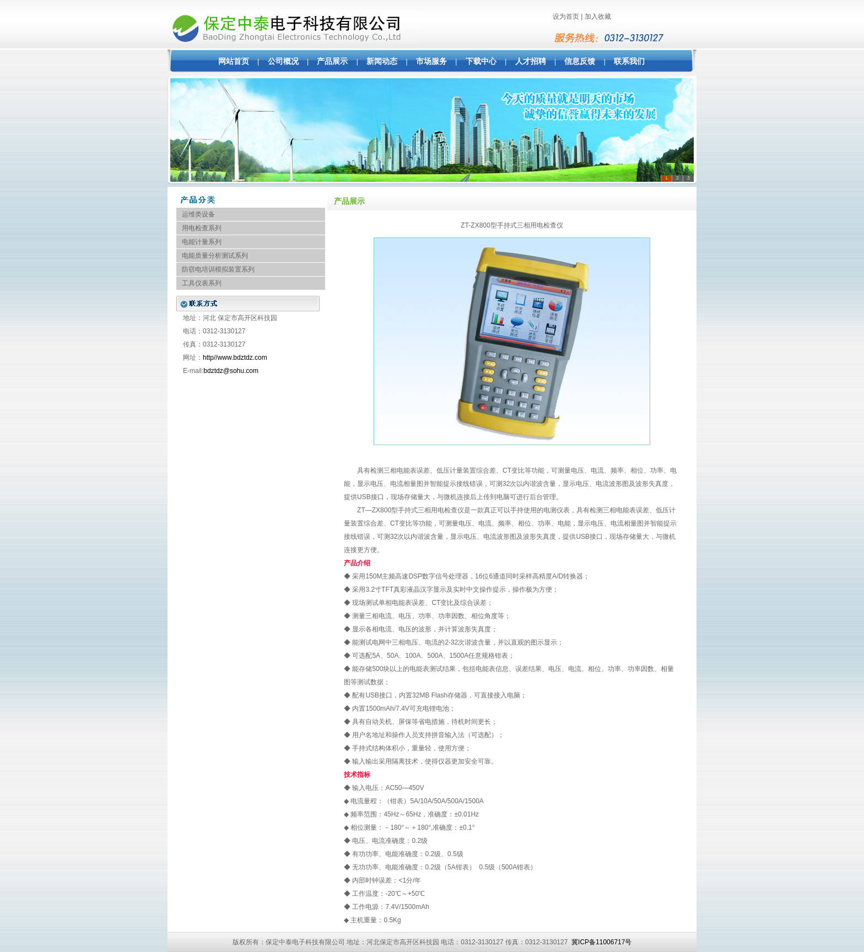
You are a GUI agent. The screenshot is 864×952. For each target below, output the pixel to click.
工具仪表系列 (202, 283)
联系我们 (629, 61)
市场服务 (431, 61)
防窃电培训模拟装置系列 (218, 269)
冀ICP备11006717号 (601, 942)
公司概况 (283, 61)
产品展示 (332, 61)
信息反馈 (579, 61)
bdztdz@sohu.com (230, 371)
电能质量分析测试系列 (215, 255)
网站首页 (233, 61)
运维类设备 (198, 214)
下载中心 (481, 61)
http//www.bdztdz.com (235, 357)
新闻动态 (381, 61)
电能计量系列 (202, 242)
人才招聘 (530, 61)
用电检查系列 (202, 228)
